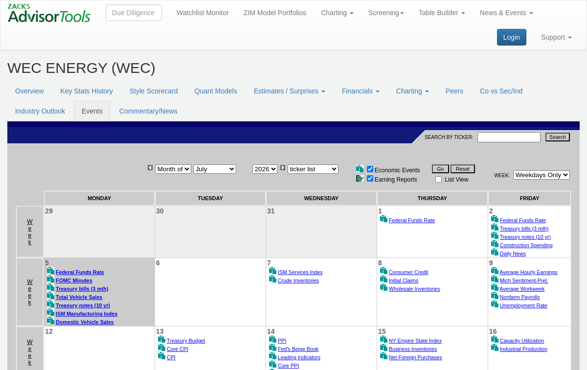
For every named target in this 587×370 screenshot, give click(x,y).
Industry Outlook (40, 111)
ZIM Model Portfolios (275, 13)
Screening (386, 13)
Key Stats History (86, 91)
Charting (337, 13)
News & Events (506, 13)
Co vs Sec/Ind (501, 91)
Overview (29, 91)
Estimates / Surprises (289, 91)
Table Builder (442, 13)
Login (511, 37)
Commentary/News (148, 111)
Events (92, 111)
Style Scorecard (154, 91)
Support (556, 37)
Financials (361, 91)
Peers (455, 91)
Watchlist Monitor (203, 13)
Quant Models (216, 91)
